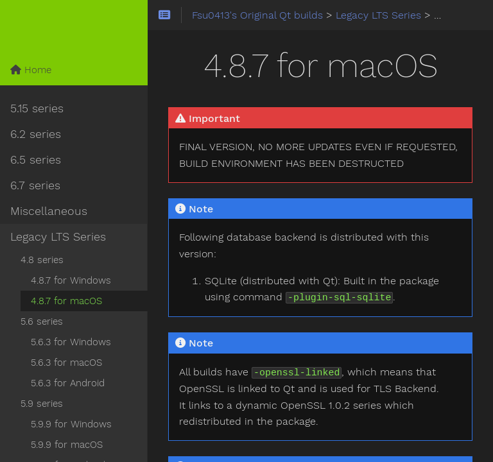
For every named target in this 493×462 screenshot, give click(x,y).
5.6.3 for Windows (71, 342)
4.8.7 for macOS (66, 301)
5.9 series (42, 403)
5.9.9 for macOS (67, 444)
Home (30, 70)
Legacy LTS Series (58, 236)
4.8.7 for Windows (71, 280)
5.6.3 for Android (68, 383)
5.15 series (37, 108)
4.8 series (42, 260)
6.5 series (35, 159)
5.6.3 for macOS (66, 362)
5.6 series (42, 321)
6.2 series (35, 134)
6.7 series (35, 185)
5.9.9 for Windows (71, 424)
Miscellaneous (48, 211)
